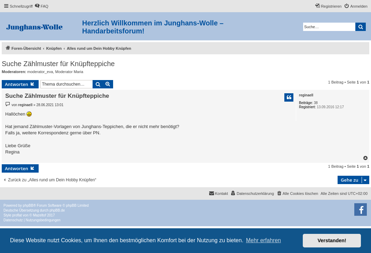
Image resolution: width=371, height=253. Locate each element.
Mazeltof (39, 215)
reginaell (306, 95)
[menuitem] (41, 6)
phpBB (28, 205)
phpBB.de (57, 210)
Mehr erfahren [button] (263, 240)
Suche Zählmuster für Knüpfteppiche (58, 64)
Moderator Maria (69, 72)
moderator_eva (40, 72)
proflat (17, 215)
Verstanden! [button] (332, 240)
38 (316, 103)
